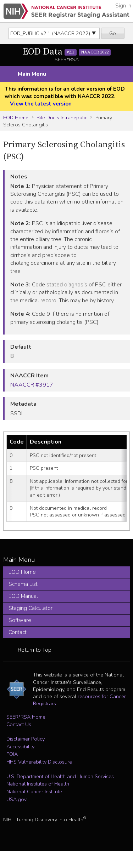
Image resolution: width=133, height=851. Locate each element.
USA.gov (16, 799)
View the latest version (41, 103)
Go (112, 33)
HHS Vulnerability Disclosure (39, 761)
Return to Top (34, 650)
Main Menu (32, 74)
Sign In (123, 6)
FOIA (12, 754)
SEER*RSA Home (25, 716)
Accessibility (20, 746)
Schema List (23, 584)
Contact (18, 632)
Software (20, 620)
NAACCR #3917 (31, 385)
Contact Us (18, 724)
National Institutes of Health (37, 783)
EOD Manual (23, 596)
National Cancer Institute (34, 791)
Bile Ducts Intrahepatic (62, 117)
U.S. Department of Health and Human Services (60, 776)
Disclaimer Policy (25, 738)
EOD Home (15, 117)
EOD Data (66, 52)
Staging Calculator (30, 608)
